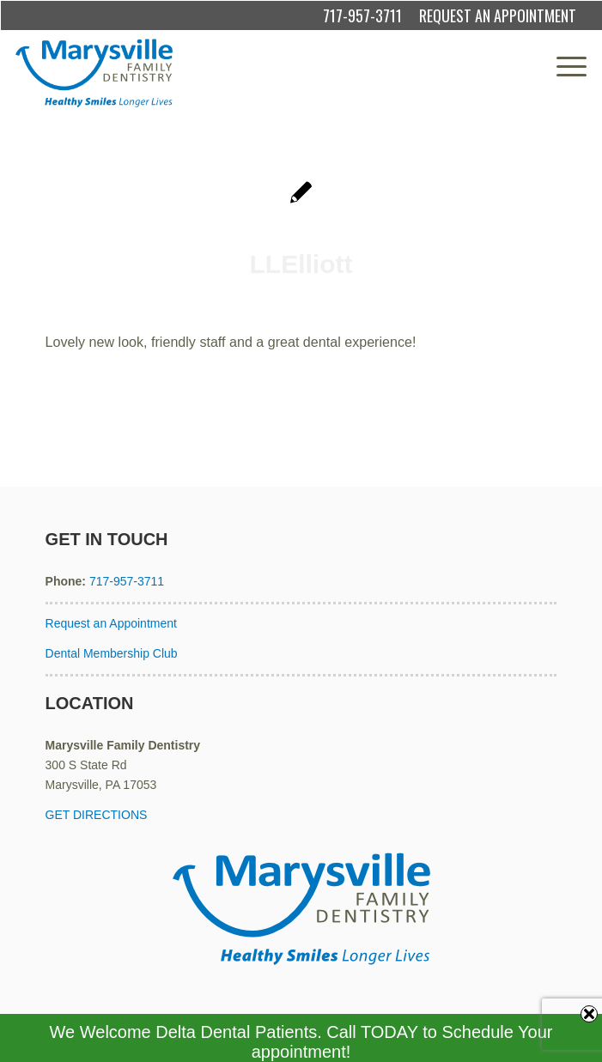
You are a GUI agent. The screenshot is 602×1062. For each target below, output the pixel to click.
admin (372, 300)
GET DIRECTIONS (97, 815)
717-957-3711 (362, 15)
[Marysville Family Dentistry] (244, 73)
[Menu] (563, 66)
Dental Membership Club (112, 653)
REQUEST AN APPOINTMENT (497, 15)
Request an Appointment (111, 623)
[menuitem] (563, 66)
